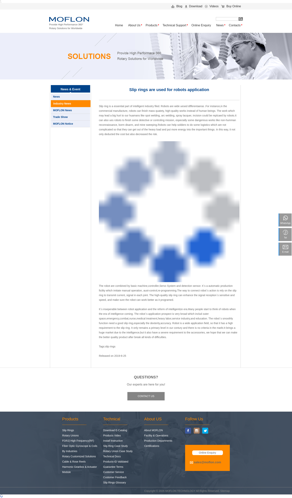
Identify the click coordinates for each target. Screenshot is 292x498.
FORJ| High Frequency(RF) (78, 440)
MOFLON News (62, 110)
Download (193, 6)
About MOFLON (153, 430)
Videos (211, 6)
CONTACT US (146, 396)
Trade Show (60, 116)
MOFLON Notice (63, 123)
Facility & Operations (156, 435)
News (220, 25)
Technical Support (174, 25)
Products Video (112, 435)
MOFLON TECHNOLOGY (180, 490)
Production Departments (158, 440)
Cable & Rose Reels (74, 461)
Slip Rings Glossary (114, 482)
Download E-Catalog (115, 430)
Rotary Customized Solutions (79, 456)
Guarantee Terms (113, 466)
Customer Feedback (115, 477)
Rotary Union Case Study (118, 451)
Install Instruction (113, 440)
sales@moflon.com (207, 462)
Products (151, 25)
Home (119, 25)
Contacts (235, 25)
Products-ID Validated (115, 461)
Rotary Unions (70, 435)
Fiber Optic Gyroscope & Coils (79, 445)
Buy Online (231, 6)
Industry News (62, 103)
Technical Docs (112, 456)
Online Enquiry (201, 25)
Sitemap (225, 490)
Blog (176, 6)
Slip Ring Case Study (115, 445)
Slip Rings (68, 430)
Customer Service (113, 472)
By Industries (69, 451)
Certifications (151, 445)
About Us (134, 25)
